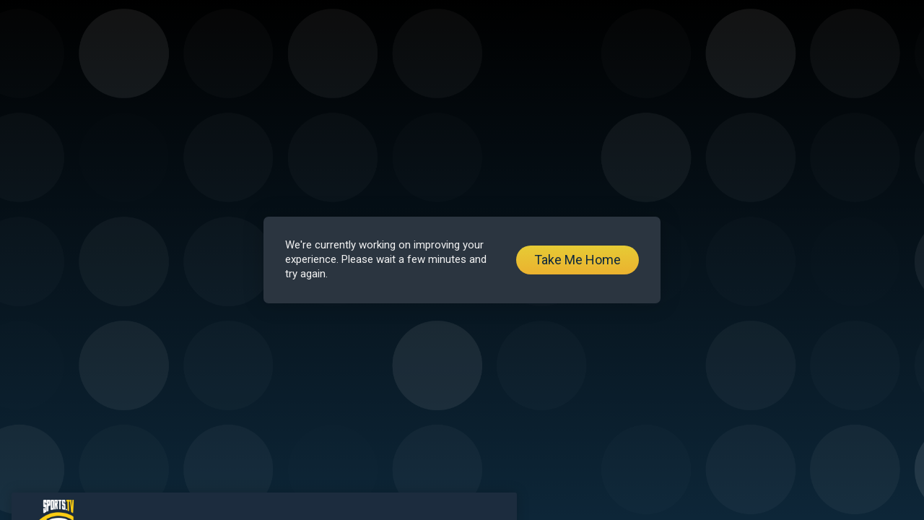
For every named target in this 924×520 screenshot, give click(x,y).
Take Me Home (577, 259)
